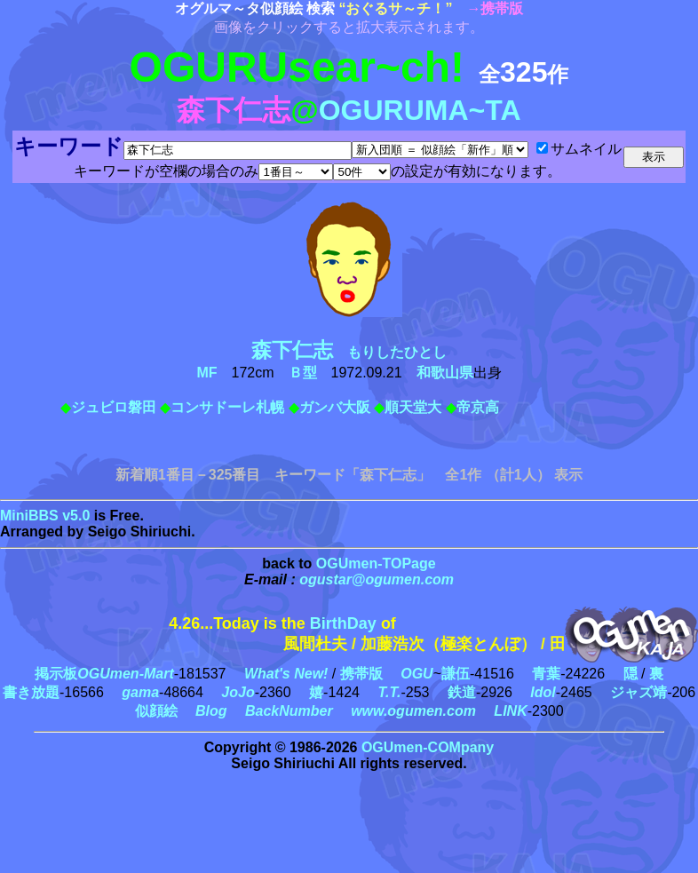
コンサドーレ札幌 (227, 407)
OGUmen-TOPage (376, 563)
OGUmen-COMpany (427, 747)
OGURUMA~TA (420, 110)
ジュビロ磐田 (113, 407)
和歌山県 (444, 372)
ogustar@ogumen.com (376, 579)
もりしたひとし (356, 352)
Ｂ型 (303, 372)
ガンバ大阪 (334, 407)
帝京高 (477, 407)
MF (206, 372)
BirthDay (343, 623)
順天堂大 (413, 407)
